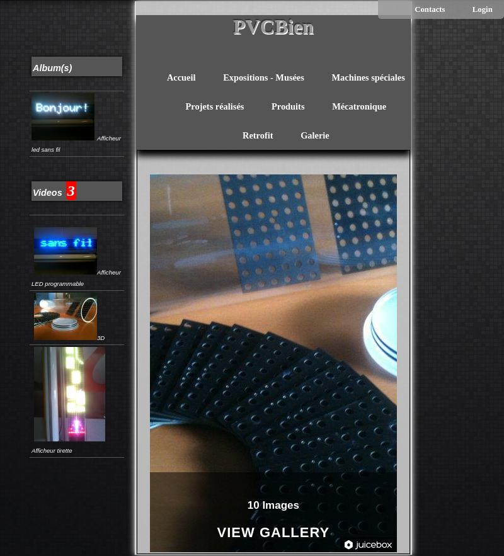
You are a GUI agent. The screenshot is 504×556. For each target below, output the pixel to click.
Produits (288, 106)
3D (69, 337)
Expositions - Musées (263, 77)
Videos (47, 193)
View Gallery (273, 533)
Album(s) (52, 68)
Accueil (181, 77)
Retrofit (258, 135)
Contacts (430, 9)
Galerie (315, 135)
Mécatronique (359, 106)
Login (482, 9)
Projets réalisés (215, 106)
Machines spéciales (367, 77)
